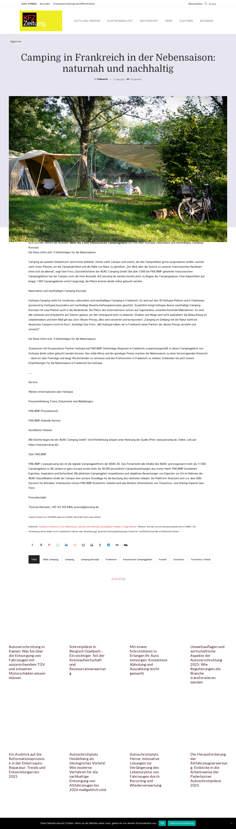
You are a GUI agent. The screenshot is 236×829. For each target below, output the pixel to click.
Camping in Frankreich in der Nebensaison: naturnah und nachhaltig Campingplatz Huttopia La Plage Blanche (87, 527)
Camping (69, 559)
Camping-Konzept (90, 559)
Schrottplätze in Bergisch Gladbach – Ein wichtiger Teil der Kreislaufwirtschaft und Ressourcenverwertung (87, 659)
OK (162, 823)
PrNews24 (102, 79)
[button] (209, 4)
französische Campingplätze (137, 559)
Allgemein (16, 41)
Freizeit (162, 559)
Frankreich (111, 559)
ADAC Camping (50, 559)
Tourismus (178, 559)
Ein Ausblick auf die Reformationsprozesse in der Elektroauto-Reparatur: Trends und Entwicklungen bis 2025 (27, 765)
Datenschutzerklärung (182, 823)
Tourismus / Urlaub (200, 559)
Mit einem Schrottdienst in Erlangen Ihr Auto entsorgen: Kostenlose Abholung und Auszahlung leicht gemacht (148, 659)
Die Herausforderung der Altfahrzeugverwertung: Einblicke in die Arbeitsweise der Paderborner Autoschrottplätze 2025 (208, 769)
